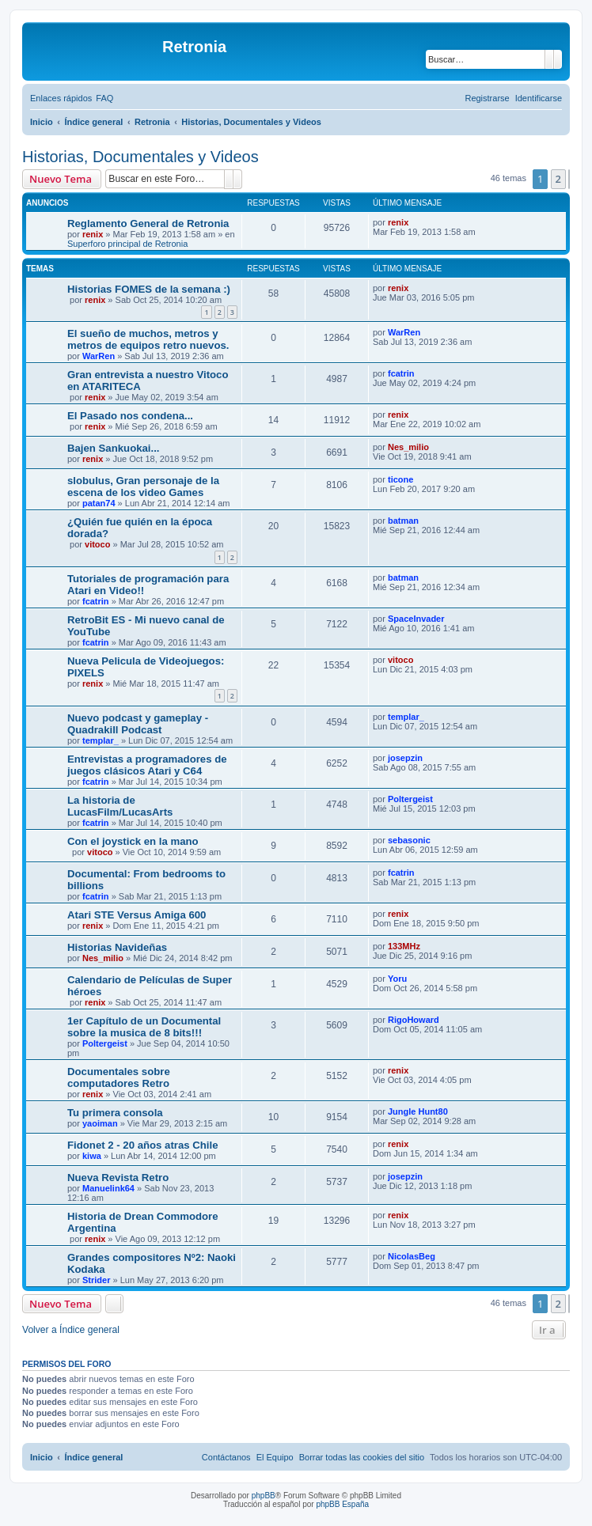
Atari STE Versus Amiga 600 (136, 915)
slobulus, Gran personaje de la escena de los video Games (143, 486)
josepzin (405, 758)
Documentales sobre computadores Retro (118, 1077)
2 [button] (558, 179)
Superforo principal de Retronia (127, 243)
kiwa (91, 1156)
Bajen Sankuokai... (113, 448)
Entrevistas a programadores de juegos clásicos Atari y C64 (147, 765)
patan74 (99, 503)
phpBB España (342, 1504)
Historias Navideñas (117, 947)
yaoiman (100, 1123)
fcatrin (401, 373)
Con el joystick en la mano (133, 841)
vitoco (97, 544)
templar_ (100, 740)
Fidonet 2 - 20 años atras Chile (142, 1145)
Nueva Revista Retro (118, 1177)
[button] (569, 178)
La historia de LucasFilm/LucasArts (120, 806)
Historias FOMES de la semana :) (148, 289)
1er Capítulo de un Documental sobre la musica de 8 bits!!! (144, 1027)
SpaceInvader (416, 618)
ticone (400, 479)
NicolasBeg (411, 1256)
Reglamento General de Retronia (148, 223)
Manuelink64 (108, 1188)
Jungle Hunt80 (418, 1111)
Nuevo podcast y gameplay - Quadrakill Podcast (137, 724)
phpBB (263, 1495)
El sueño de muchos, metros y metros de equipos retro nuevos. (148, 339)
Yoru (397, 978)
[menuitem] (104, 98)
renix (92, 234)
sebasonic (409, 840)
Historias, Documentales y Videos (140, 156)
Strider (96, 1280)
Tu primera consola (115, 1113)
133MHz (404, 946)
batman (403, 520)
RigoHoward (413, 1019)
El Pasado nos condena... (130, 416)
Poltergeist (410, 799)
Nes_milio (408, 447)
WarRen (98, 356)
